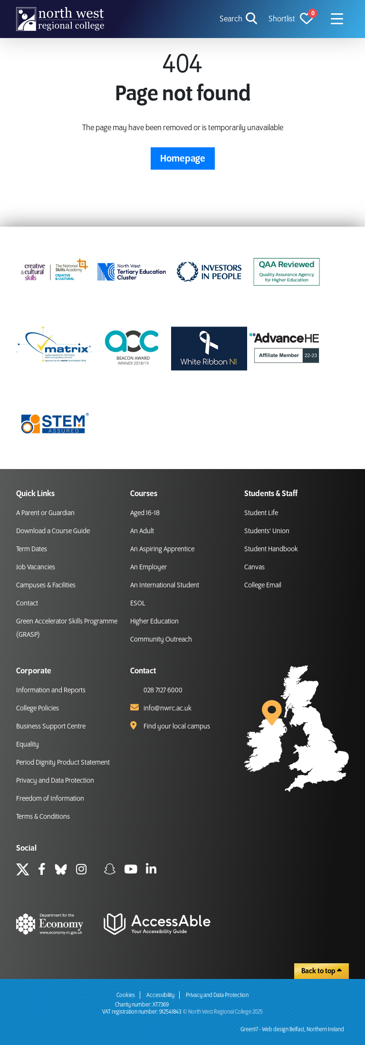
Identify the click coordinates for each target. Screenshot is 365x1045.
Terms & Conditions (43, 817)
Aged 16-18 (145, 513)
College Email (262, 585)
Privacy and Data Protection (55, 781)
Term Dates (31, 549)
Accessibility (160, 995)
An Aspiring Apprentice (162, 549)
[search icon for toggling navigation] (239, 19)
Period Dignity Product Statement (63, 763)
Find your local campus (177, 726)
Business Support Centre (51, 726)
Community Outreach (161, 639)
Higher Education (154, 621)
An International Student (164, 585)
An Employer (148, 567)
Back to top (321, 971)
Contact (27, 603)
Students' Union (266, 531)
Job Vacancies (35, 567)
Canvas (254, 567)
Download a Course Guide (53, 531)
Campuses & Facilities (46, 585)
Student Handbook (271, 549)
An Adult (142, 531)
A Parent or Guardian (45, 513)
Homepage (182, 158)
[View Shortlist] (291, 19)
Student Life (261, 513)
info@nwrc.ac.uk (168, 708)
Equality (27, 744)
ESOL (137, 603)
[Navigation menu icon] (337, 19)
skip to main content (7, 7)
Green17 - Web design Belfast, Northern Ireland (292, 1029)
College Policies (37, 708)
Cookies (125, 995)
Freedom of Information (50, 799)
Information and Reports (51, 690)
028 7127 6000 (163, 690)
